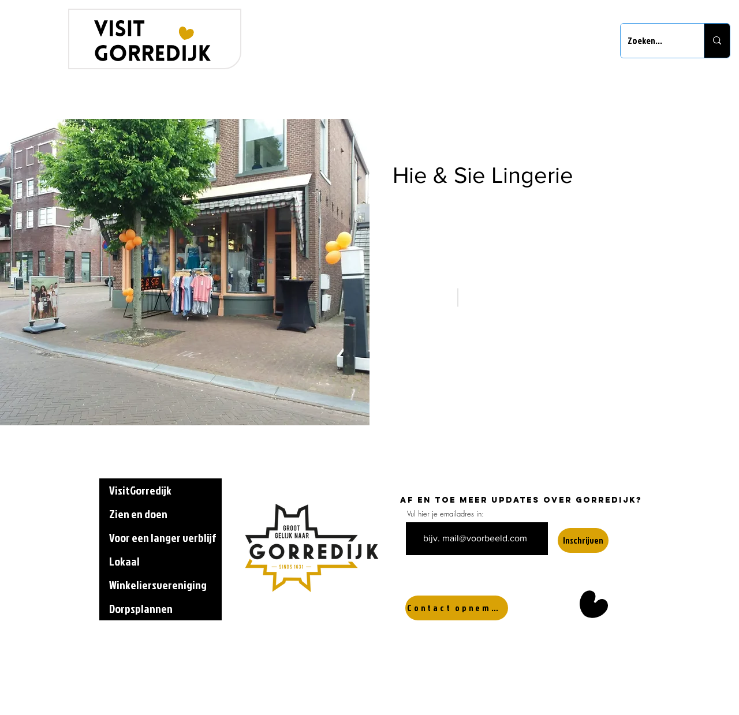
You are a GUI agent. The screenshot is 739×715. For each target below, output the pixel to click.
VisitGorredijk (140, 490)
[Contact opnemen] (456, 608)
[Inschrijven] (583, 540)
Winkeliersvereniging (158, 585)
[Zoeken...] (654, 41)
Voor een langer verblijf (162, 537)
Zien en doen (138, 514)
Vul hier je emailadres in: (445, 514)
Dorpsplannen (141, 608)
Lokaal (124, 561)
